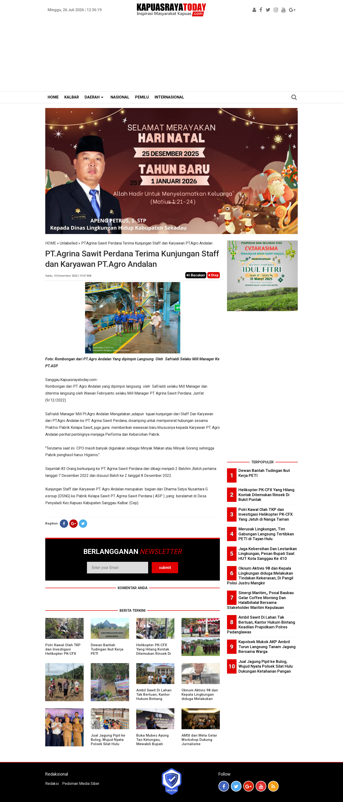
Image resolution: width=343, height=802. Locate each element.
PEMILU (142, 97)
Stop (213, 275)
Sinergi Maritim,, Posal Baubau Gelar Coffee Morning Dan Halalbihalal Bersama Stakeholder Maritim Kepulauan (260, 600)
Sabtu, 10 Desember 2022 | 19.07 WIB (68, 275)
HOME (53, 97)
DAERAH (92, 97)
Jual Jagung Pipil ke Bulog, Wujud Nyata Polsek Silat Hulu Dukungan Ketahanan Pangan (109, 744)
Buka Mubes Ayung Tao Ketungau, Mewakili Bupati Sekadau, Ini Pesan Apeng (152, 744)
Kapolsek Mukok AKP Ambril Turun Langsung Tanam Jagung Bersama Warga (267, 646)
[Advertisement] (171, 55)
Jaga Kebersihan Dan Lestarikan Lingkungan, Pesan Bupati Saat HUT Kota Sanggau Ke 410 (267, 553)
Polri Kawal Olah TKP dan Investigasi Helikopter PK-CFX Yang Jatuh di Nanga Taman (63, 653)
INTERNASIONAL (169, 97)
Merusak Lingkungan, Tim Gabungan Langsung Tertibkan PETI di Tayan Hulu (266, 534)
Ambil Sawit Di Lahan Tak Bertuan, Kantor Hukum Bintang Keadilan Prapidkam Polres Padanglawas (154, 698)
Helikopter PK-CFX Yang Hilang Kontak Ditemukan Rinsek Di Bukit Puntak (153, 651)
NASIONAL (120, 97)
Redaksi (52, 783)
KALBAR (71, 97)
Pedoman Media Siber (80, 783)
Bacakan (196, 275)
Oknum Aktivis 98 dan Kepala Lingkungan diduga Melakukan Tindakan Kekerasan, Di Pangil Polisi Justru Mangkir (200, 701)
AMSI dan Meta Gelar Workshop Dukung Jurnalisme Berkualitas (199, 741)
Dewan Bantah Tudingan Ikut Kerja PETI (107, 649)
